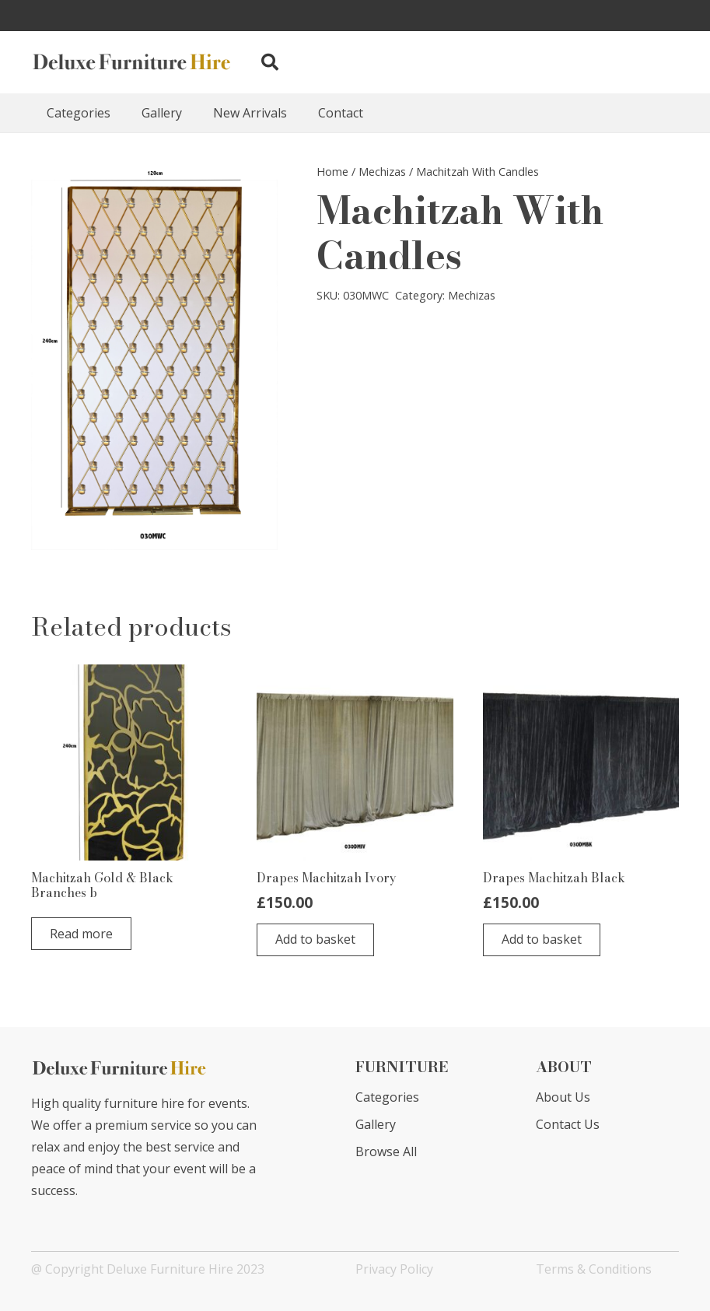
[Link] (132, 62)
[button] (269, 62)
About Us (563, 1097)
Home (332, 171)
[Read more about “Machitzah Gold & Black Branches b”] (81, 933)
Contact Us (568, 1124)
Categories (387, 1097)
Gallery (375, 1124)
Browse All (386, 1151)
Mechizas (382, 171)
